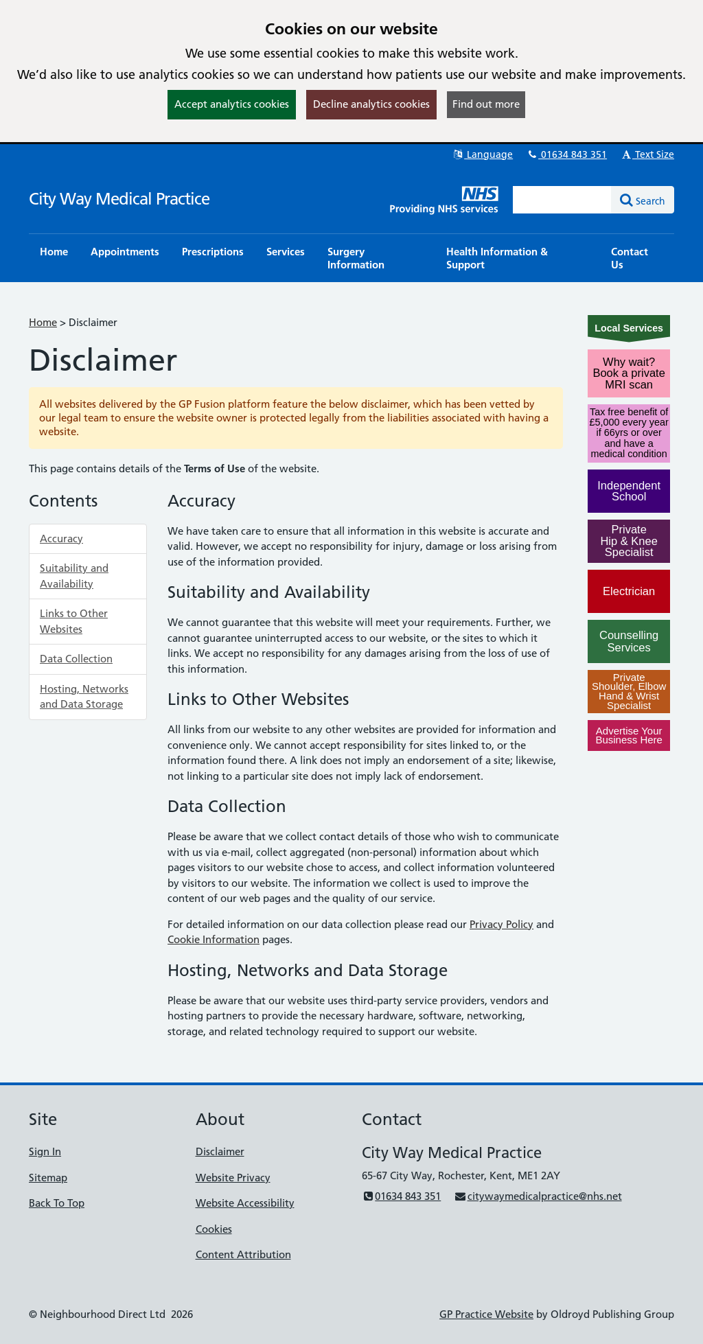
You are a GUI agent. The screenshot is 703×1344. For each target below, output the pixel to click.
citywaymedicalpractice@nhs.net (537, 1196)
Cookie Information (214, 939)
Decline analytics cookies (371, 104)
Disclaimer (220, 1151)
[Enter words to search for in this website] (562, 199)
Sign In (45, 1151)
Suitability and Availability (74, 575)
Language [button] (482, 154)
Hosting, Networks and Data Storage (84, 696)
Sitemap (48, 1177)
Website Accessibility (245, 1202)
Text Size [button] (647, 154)
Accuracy (61, 538)
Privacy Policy (501, 924)
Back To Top (56, 1202)
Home (43, 322)
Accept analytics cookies (231, 104)
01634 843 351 (566, 154)
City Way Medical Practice (119, 199)
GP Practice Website (486, 1314)
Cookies (214, 1229)
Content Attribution (243, 1254)
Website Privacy (233, 1177)
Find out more (486, 104)
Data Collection (76, 658)
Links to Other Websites (74, 621)
